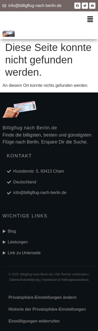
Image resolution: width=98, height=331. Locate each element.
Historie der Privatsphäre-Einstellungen (47, 309)
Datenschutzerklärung (25, 280)
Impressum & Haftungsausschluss (65, 280)
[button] (90, 19)
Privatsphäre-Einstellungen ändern (42, 297)
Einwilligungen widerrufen (34, 321)
